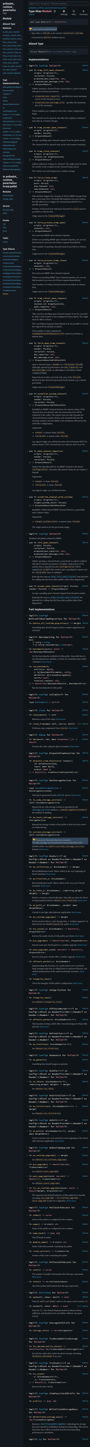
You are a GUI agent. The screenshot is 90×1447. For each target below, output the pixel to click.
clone (36, 715)
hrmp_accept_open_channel (52, 127)
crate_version (40, 1251)
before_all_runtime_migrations (50, 623)
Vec (31, 652)
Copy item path (55, 11)
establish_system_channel (52, 394)
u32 (62, 78)
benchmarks (39, 649)
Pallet (58, 22)
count (36, 1270)
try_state (38, 929)
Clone (42, 710)
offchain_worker (41, 961)
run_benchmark (40, 666)
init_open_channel (47, 542)
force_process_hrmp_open (51, 222)
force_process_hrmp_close (52, 260)
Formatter (62, 739)
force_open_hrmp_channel (51, 343)
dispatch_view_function (46, 761)
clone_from (39, 724)
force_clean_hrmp (47, 177)
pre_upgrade (39, 940)
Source (32, 14)
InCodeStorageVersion (47, 788)
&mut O (46, 769)
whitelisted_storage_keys (47, 1417)
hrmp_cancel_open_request (52, 298)
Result (38, 683)
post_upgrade (40, 949)
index (36, 1215)
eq (34, 1297)
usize (49, 1215)
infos (36, 1281)
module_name (39, 1242)
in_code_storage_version (46, 800)
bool (56, 649)
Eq (40, 1439)
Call (54, 702)
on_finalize (39, 878)
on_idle (37, 890)
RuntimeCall (41, 702)
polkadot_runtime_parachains (42, 8)
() (44, 772)
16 (57, 1233)
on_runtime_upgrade (43, 917)
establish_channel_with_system (54, 497)
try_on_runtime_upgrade (46, 1188)
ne (34, 1306)
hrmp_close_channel (48, 151)
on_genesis (39, 1060)
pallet (63, 8)
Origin (68, 645)
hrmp (58, 8)
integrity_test (41, 979)
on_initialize (40, 867)
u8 (50, 669)
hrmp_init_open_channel (50, 70)
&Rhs (55, 1306)
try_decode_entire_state (46, 1346)
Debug (42, 734)
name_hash (38, 1233)
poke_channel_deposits (50, 451)
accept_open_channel (49, 586)
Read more (47, 661)
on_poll (37, 905)
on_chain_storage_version (47, 817)
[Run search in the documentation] (58, 4)
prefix (36, 1401)
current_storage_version (46, 832)
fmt (34, 739)
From (62, 645)
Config (43, 65)
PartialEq (45, 1292)
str (57, 1224)
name (35, 1224)
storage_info (40, 1330)
